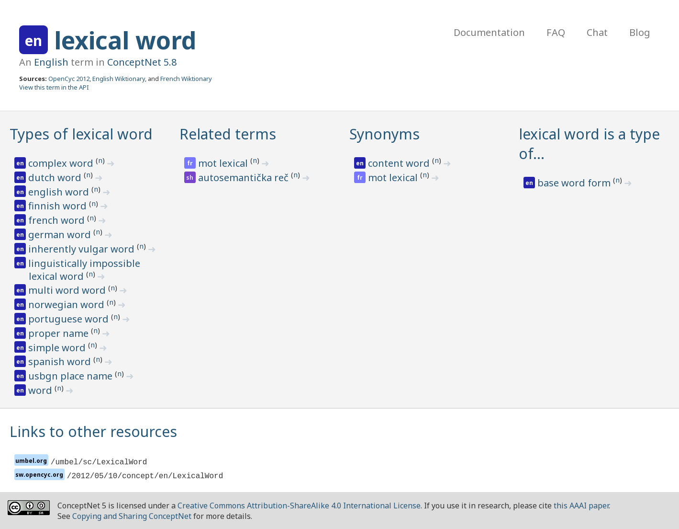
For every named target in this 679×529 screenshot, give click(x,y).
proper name (59, 333)
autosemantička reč (244, 177)
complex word (62, 163)
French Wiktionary (186, 78)
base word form (575, 182)
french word (57, 220)
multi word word (68, 290)
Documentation (489, 32)
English (51, 62)
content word (400, 163)
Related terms (227, 134)
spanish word (60, 361)
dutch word (56, 177)
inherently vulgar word (82, 248)
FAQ (555, 32)
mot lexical (224, 163)
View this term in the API (54, 87)
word (41, 390)
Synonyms (384, 134)
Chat (597, 32)
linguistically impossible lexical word (84, 270)
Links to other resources (93, 431)
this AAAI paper (581, 505)
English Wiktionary (118, 78)
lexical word (125, 40)
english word (59, 191)
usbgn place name (71, 375)
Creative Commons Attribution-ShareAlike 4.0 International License (299, 505)
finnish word (58, 205)
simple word (58, 347)
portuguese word (69, 318)
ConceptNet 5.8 (142, 62)
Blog (639, 32)
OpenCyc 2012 (68, 78)
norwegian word (67, 304)
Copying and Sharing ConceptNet (131, 516)
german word (60, 234)
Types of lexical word (81, 134)
